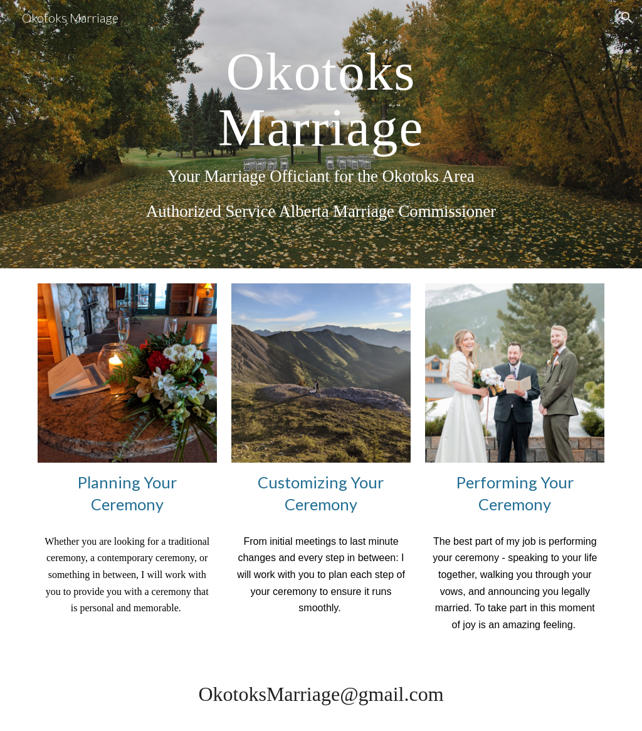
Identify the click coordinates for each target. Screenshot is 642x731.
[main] (320, 134)
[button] (627, 18)
